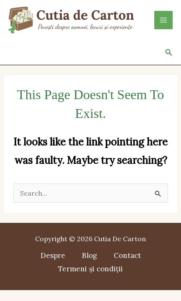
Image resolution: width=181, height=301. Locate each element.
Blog (89, 255)
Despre (53, 255)
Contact (127, 255)
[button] (169, 52)
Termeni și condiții (90, 268)
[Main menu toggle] (163, 20)
